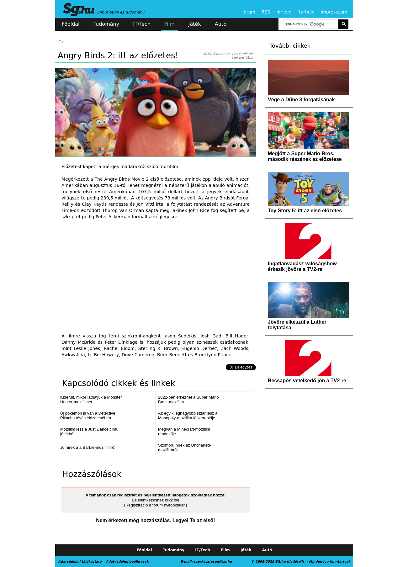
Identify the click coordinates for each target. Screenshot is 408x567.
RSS (266, 11)
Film (169, 24)
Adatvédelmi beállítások (127, 561)
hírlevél (285, 11)
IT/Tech (142, 24)
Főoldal (71, 24)
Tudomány (106, 24)
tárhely (306, 11)
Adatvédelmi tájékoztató (80, 561)
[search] (310, 24)
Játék (194, 24)
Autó (220, 24)
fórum (248, 11)
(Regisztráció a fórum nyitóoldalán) (155, 505)
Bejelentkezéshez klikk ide (155, 500)
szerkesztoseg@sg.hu (213, 561)
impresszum (334, 11)
